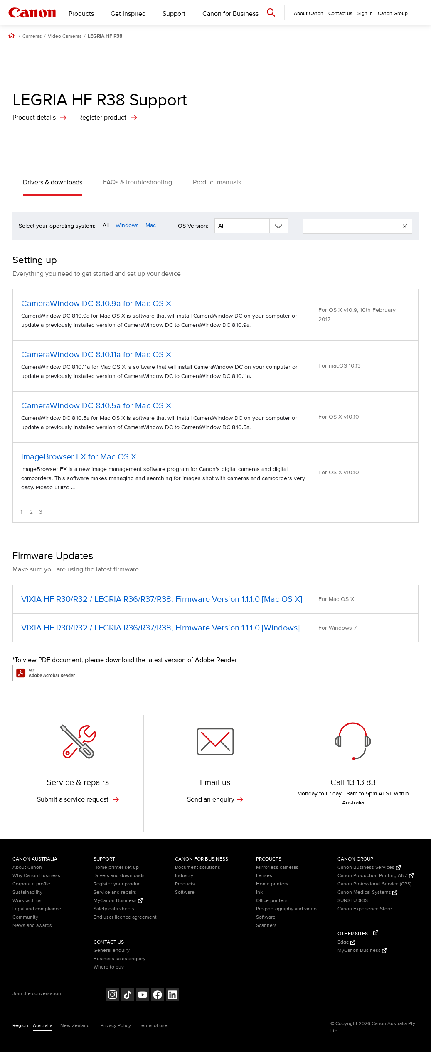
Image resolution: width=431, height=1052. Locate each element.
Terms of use (153, 1026)
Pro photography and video (286, 909)
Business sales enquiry (119, 959)
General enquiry (112, 950)
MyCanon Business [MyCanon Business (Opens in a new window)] (118, 901)
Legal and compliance (36, 909)
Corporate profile (31, 884)
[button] (405, 226)
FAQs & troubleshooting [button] (137, 182)
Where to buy (109, 967)
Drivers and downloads (119, 876)
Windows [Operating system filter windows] (127, 225)
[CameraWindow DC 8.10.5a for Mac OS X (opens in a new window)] (215, 417)
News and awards (32, 925)
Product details (34, 117)
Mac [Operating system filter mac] (150, 225)
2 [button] (31, 512)
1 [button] (21, 512)
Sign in (365, 13)
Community (25, 917)
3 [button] (40, 512)
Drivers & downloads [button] (52, 182)
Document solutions (197, 867)
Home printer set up (116, 867)
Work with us (27, 901)
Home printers (272, 884)
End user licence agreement (125, 917)
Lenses (264, 876)
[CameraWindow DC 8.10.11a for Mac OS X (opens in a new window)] (215, 366)
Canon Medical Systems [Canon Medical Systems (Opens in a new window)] (367, 892)
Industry (184, 876)
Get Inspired (128, 14)
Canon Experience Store (364, 909)
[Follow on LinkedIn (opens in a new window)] (172, 995)
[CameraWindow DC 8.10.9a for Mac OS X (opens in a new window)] (215, 315)
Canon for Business (230, 14)
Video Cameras (65, 36)
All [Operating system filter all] (106, 225)
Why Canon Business (36, 876)
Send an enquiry (215, 799)
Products (81, 14)
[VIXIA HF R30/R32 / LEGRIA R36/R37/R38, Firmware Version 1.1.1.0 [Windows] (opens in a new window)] (215, 628)
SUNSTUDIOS (352, 901)
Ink (259, 892)
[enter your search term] (356, 226)
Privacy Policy (116, 1026)
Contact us (340, 13)
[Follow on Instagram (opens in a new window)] (112, 995)
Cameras (32, 36)
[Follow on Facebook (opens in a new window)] (157, 995)
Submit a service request (78, 799)
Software (185, 892)
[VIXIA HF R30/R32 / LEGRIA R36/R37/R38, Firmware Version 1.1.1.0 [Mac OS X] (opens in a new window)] (215, 599)
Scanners (266, 925)
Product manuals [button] (217, 182)
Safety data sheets (114, 909)
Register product (102, 117)
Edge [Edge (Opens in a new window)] (346, 942)
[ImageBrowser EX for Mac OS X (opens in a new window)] (215, 472)
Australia (42, 1026)
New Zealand (75, 1026)
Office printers (272, 901)
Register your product (118, 884)
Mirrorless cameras (277, 867)
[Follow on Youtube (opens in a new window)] (142, 995)
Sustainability (27, 892)
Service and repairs (115, 892)
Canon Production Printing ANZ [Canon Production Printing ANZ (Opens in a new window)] (375, 876)
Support (174, 14)
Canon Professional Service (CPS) (374, 884)
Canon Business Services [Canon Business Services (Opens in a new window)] (369, 867)
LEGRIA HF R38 (105, 36)
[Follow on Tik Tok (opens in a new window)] (127, 995)
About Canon (27, 867)
